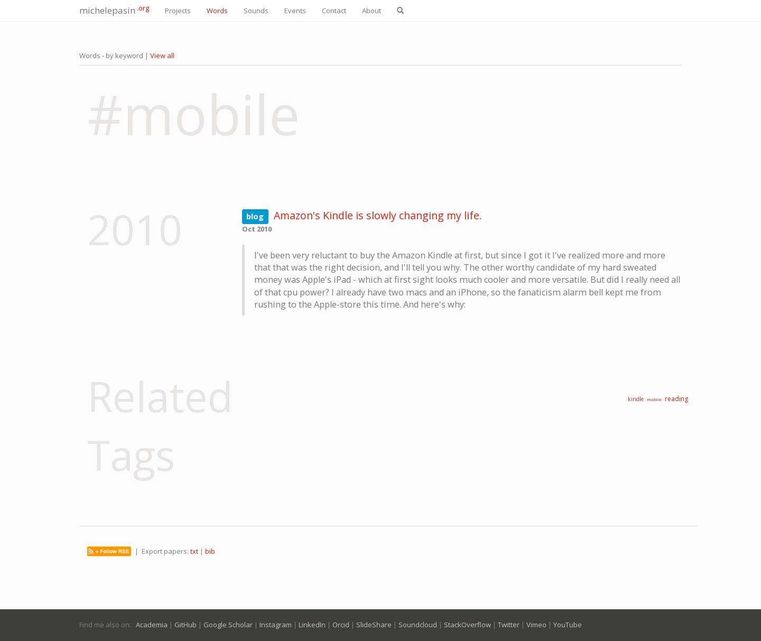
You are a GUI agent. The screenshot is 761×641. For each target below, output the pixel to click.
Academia (152, 624)
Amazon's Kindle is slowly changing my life (376, 215)
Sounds (256, 10)
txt (194, 551)
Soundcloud (417, 624)
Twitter (508, 624)
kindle (636, 399)
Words (217, 10)
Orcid (340, 624)
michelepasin (114, 9)
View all (162, 55)
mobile (654, 399)
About (371, 10)
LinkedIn (312, 624)
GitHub (185, 624)
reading (676, 398)
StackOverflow (467, 624)
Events (295, 10)
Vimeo (536, 624)
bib (210, 551)
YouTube (567, 624)
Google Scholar (228, 624)
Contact (334, 10)
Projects (178, 10)
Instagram (275, 624)
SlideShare (374, 624)
